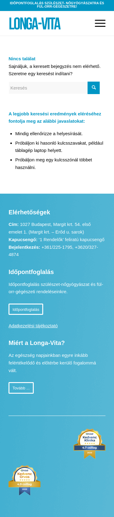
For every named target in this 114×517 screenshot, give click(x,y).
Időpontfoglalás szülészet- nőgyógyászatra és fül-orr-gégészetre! (57, 4)
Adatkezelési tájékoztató (33, 325)
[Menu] (97, 23)
